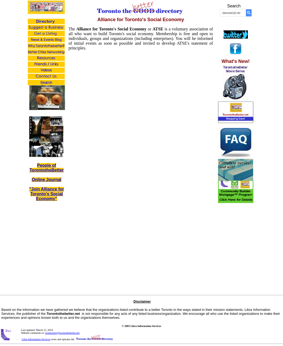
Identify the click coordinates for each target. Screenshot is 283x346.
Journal (53, 179)
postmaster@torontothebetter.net (62, 332)
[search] (232, 13)
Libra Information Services (36, 339)
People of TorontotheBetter (47, 167)
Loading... (141, 160)
